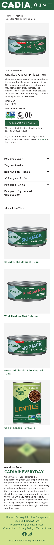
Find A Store (32, 520)
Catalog (20, 517)
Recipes (19, 520)
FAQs (40, 524)
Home (8, 15)
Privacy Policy (25, 528)
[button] (27, 158)
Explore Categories (37, 517)
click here (41, 139)
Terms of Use (43, 528)
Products (19, 15)
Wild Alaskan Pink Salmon (21, 316)
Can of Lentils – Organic (19, 427)
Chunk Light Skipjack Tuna (21, 262)
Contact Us (9, 528)
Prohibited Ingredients (22, 524)
